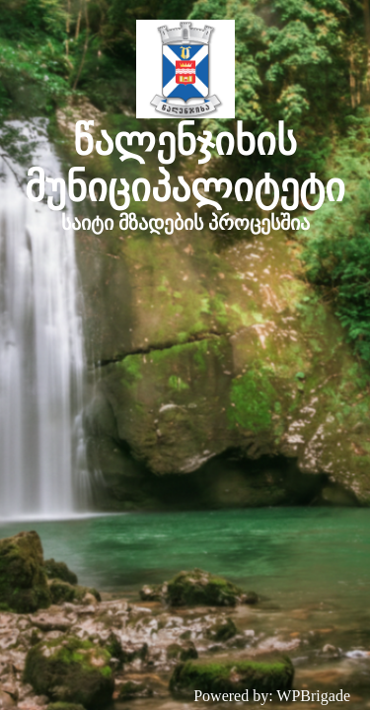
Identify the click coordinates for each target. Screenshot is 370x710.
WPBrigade (313, 695)
